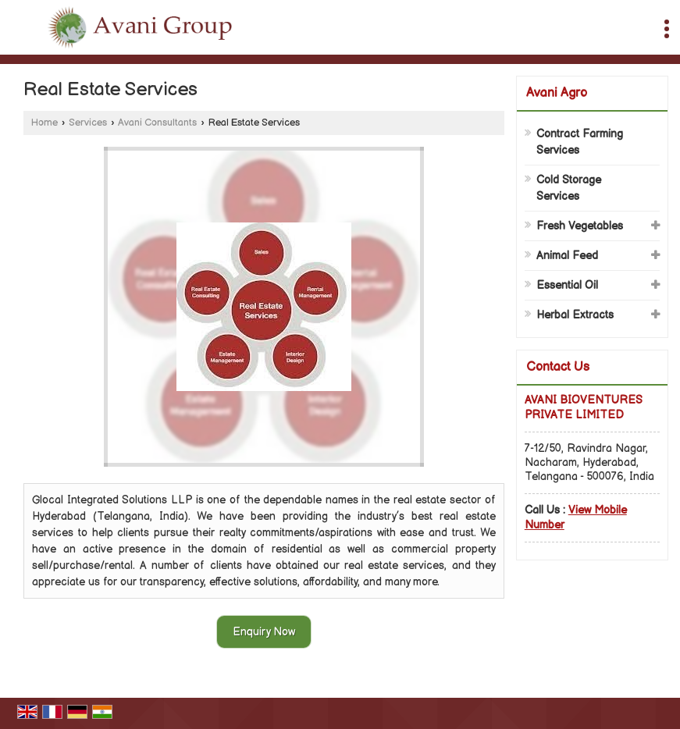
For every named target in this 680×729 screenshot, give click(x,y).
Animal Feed (567, 255)
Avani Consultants (157, 123)
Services (88, 123)
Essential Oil (567, 285)
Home (44, 123)
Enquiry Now (264, 631)
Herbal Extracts (575, 315)
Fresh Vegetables (579, 226)
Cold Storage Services (568, 188)
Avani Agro (556, 93)
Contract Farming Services (579, 142)
